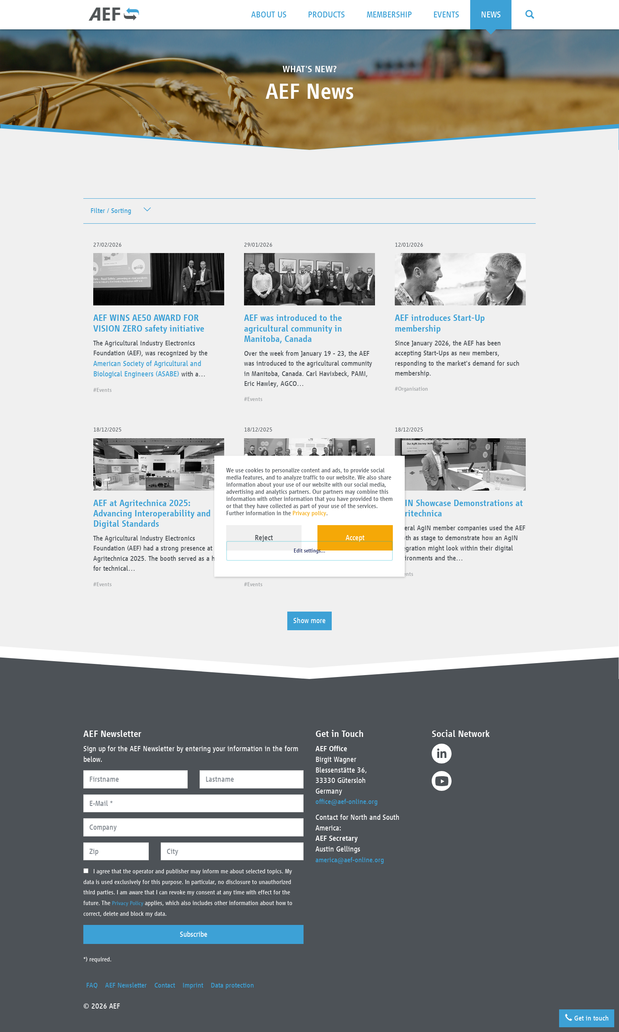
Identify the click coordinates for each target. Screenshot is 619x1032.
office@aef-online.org (348, 801)
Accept (355, 537)
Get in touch (584, 1015)
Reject (264, 537)
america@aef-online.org (351, 860)
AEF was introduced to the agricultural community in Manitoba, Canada (296, 332)
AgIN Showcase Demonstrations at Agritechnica (457, 516)
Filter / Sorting (112, 211)
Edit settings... (309, 558)
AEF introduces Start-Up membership (442, 327)
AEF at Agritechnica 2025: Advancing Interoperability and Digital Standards (156, 521)
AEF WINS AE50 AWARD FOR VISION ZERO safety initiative (153, 327)
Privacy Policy (129, 903)
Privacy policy (309, 513)
